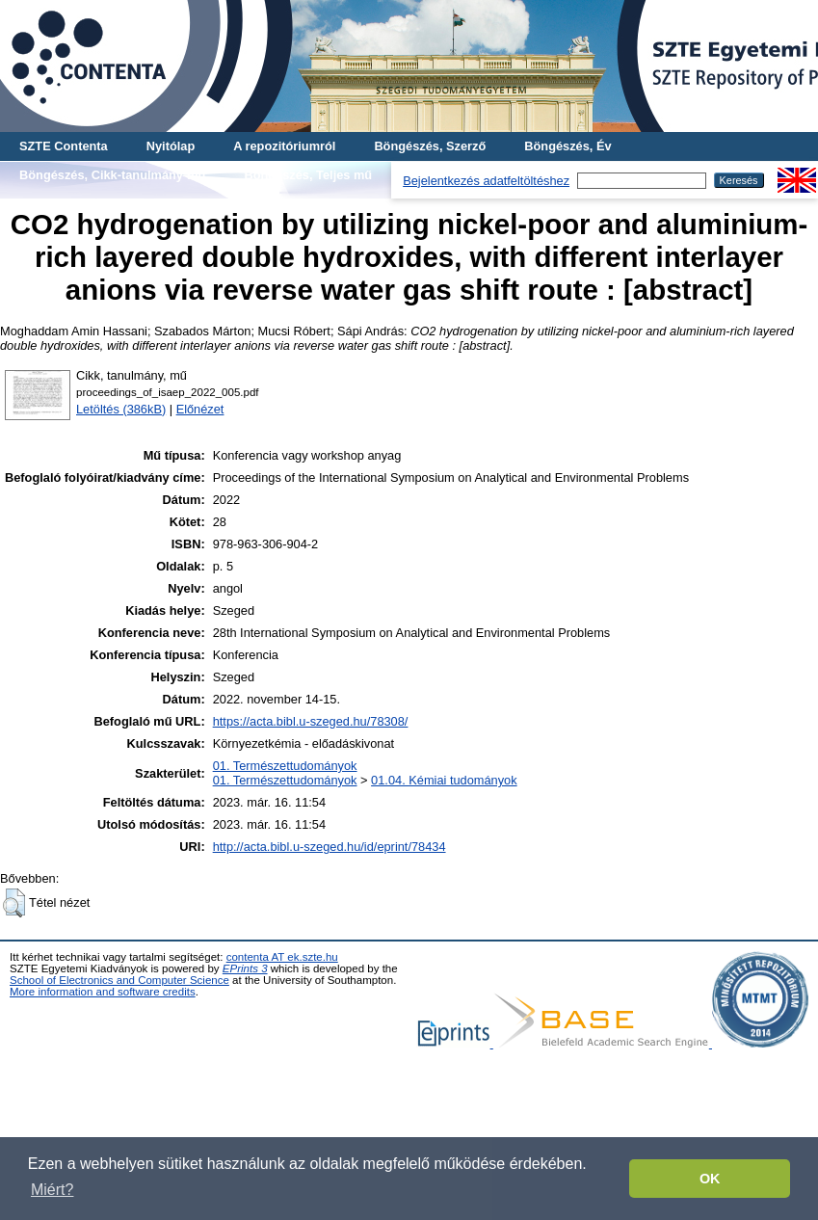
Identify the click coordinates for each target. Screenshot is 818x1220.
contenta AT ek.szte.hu (282, 957)
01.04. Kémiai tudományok (444, 780)
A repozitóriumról (284, 146)
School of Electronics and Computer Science (119, 980)
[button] (14, 902)
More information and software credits (103, 991)
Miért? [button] (52, 1189)
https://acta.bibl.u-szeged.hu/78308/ (311, 721)
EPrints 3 (245, 968)
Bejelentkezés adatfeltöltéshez (486, 180)
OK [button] (710, 1178)
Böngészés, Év (567, 146)
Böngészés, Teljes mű (308, 175)
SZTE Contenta (63, 146)
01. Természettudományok (285, 765)
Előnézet (200, 409)
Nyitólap (170, 146)
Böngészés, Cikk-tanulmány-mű (112, 175)
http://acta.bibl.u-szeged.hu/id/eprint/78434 (329, 846)
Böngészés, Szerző (430, 146)
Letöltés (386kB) (121, 409)
